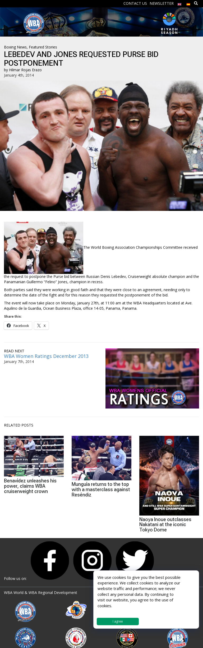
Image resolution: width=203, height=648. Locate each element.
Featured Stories (43, 47)
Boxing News (15, 47)
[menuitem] (179, 3)
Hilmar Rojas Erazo (25, 69)
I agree (118, 621)
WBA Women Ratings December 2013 (46, 356)
